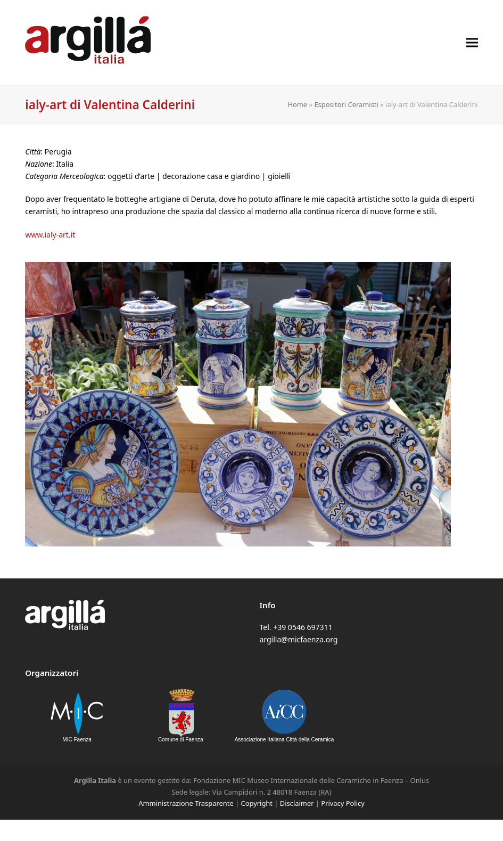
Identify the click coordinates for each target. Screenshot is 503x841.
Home (297, 104)
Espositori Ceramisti (346, 104)
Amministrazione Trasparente (185, 803)
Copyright (257, 803)
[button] (472, 42)
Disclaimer (297, 803)
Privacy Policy (342, 803)
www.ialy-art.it (50, 235)
